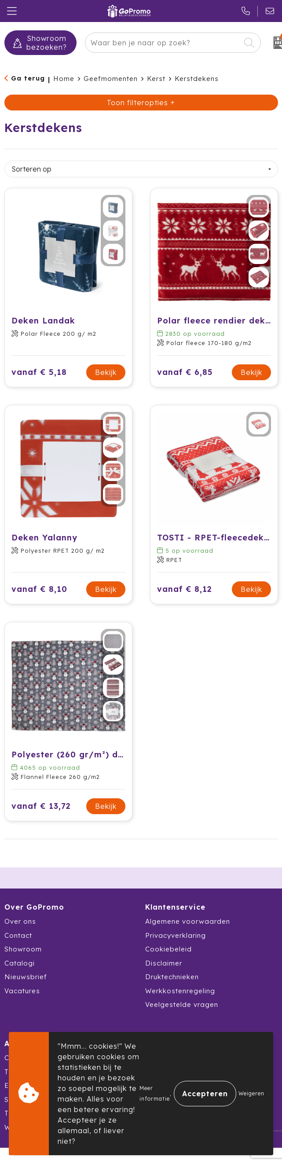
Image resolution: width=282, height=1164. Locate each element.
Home (63, 78)
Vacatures (22, 991)
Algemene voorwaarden (187, 921)
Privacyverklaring (175, 935)
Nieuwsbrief (25, 977)
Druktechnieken (172, 977)
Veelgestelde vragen (181, 1004)
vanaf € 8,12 (184, 589)
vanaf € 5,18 (39, 372)
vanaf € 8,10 (39, 589)
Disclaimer (163, 963)
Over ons (20, 921)
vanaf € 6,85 (185, 372)
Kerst (156, 78)
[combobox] (162, 43)
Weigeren (251, 1093)
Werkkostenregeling (180, 991)
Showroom (23, 949)
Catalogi (19, 963)
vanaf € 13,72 (41, 806)
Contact (18, 935)
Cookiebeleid (168, 949)
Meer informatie (154, 1093)
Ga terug (28, 78)
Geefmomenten (111, 78)
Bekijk (106, 372)
